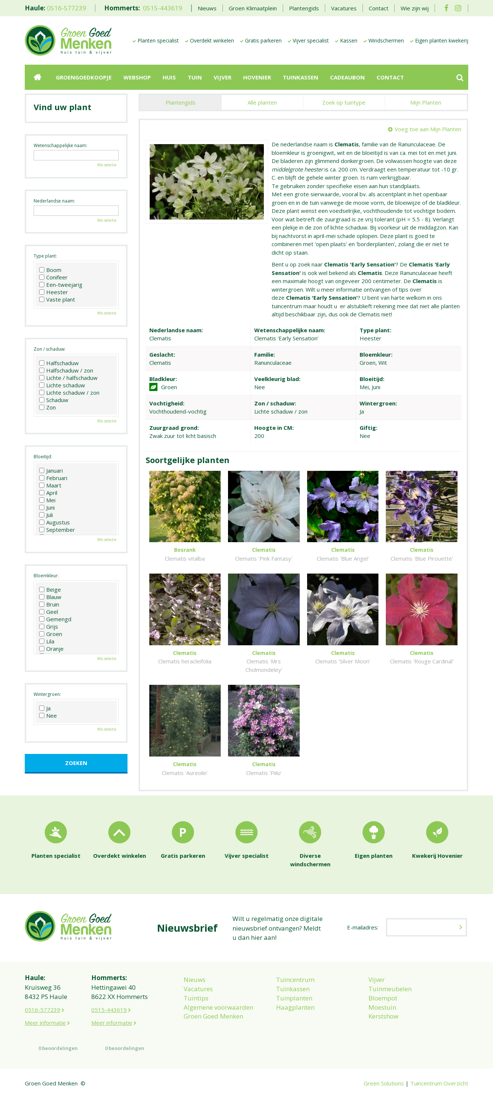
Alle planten (262, 102)
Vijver (376, 979)
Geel (48, 611)
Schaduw (53, 399)
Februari (53, 477)
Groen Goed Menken (213, 1016)
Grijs (48, 626)
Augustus (54, 522)
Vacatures (198, 989)
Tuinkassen (293, 989)
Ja (45, 708)
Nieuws (194, 979)
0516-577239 (66, 8)
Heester (53, 292)
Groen (50, 633)
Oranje (51, 648)
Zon (47, 407)
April (48, 492)
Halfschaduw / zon (66, 370)
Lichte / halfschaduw (68, 377)
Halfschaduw (59, 363)
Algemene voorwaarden (218, 1007)
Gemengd (55, 619)
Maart (50, 485)
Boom (50, 269)
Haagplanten (295, 1007)
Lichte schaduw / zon (69, 392)
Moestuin (382, 1007)
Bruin (49, 604)
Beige (50, 589)
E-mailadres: (362, 927)
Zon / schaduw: (49, 349)
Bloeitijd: (43, 456)
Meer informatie (45, 1022)
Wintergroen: (47, 694)
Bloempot (382, 998)
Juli (46, 514)
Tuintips (196, 998)
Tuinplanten (294, 998)
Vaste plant (57, 299)
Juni (47, 507)
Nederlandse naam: (54, 201)
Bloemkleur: (46, 575)
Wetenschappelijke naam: (60, 145)
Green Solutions (384, 1083)
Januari (51, 470)
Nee (48, 715)
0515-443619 (162, 8)
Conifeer (53, 277)
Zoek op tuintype (344, 102)
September (57, 529)
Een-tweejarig (60, 284)
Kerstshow (383, 1016)
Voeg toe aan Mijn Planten (428, 129)
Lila (46, 641)
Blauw (50, 596)
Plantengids (181, 102)
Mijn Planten (425, 102)
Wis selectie (106, 164)
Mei (47, 500)
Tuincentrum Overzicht (439, 1083)
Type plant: (45, 256)
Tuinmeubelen (390, 989)
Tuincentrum (295, 979)
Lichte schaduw (62, 385)
